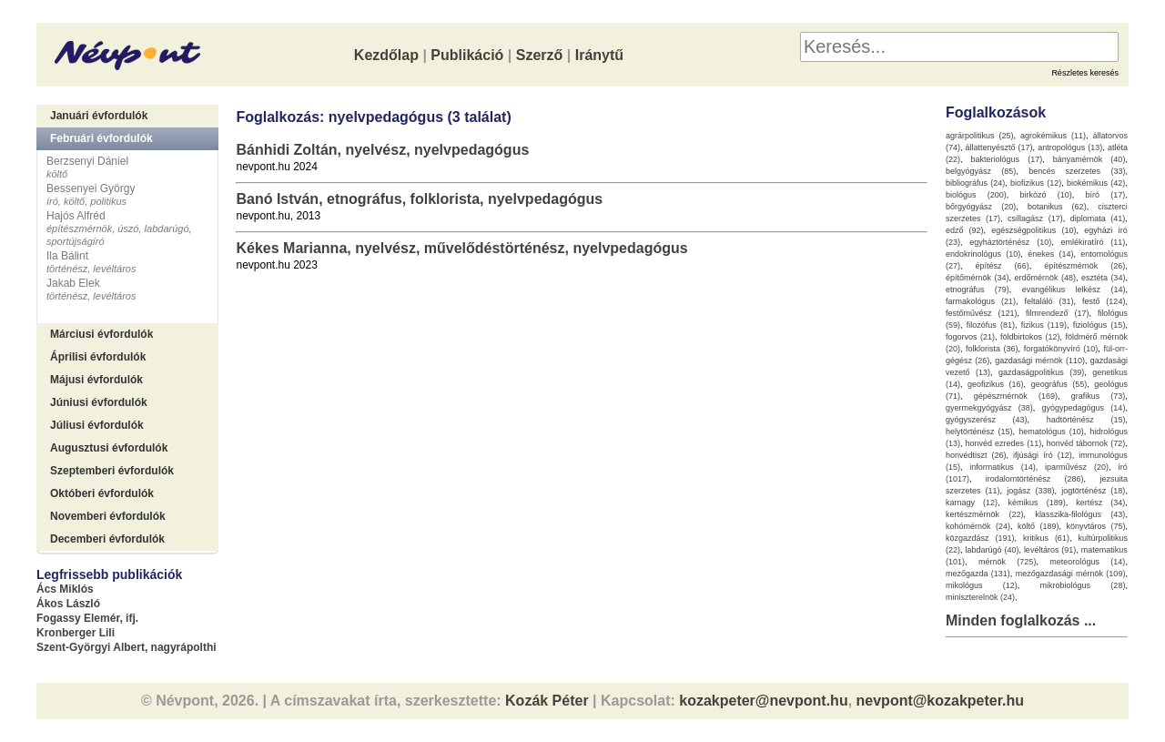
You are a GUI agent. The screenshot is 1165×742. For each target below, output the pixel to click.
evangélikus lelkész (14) (1074, 289)
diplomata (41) (1098, 218)
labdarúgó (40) (991, 549)
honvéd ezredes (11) (1003, 443)
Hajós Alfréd (76, 215)
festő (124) (1104, 301)
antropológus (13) (1070, 147)
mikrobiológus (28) (1083, 585)
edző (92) (965, 230)
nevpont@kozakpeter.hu (940, 700)
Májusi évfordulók (96, 379)
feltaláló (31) (1048, 301)
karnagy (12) (972, 502)
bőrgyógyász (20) (981, 206)
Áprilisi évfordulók (98, 357)
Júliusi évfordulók (97, 425)
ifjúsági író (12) (1042, 455)
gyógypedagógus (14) (1084, 407)
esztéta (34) (1103, 277)
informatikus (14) (1002, 467)
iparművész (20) (1077, 467)
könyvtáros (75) (1095, 526)
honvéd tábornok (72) (1086, 443)
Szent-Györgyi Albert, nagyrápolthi (126, 647)
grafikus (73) (1098, 396)
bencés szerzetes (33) (1076, 171)
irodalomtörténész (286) (1035, 478)
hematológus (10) (1051, 431)
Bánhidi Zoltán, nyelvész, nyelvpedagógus (382, 150)
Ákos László (68, 603)
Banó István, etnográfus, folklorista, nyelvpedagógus (419, 199)
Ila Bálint (67, 255)
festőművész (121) (982, 313)
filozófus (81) (991, 325)
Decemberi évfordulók (107, 539)
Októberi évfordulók (102, 493)
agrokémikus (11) (1053, 135)
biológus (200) (976, 194)
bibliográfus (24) (975, 183)
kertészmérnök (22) (985, 514)
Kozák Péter (547, 700)
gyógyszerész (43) (987, 419)
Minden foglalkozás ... (1021, 620)
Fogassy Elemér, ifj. (87, 618)
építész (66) (1002, 265)
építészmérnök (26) (1084, 265)
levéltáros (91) (1050, 549)
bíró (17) (1106, 194)
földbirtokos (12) (1030, 336)
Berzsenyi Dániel (87, 161)
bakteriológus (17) (1007, 159)
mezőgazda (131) (978, 573)
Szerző (539, 55)
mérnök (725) (1007, 561)
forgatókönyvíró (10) (1061, 348)
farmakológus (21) (981, 301)
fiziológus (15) (1099, 325)
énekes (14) (1050, 254)
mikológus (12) (982, 585)
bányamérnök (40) (1089, 159)
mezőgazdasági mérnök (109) (1071, 573)
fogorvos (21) (970, 336)
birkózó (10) (1046, 194)
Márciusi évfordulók (101, 334)
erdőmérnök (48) (1045, 277)
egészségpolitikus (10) (1033, 230)
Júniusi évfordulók (98, 402)
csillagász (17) (1035, 218)
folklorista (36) (992, 348)
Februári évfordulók (101, 138)
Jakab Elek (73, 283)
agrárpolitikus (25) (980, 135)
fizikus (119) (1044, 325)
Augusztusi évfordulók (108, 448)
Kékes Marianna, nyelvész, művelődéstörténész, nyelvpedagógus (461, 248)
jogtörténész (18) (1093, 490)
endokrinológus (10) (983, 254)
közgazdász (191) (980, 538)
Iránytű (599, 55)
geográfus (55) (1059, 384)
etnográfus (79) (977, 289)
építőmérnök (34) (977, 277)
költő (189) (1038, 526)
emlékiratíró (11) (1093, 242)
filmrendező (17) (1057, 313)
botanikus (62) (1057, 206)
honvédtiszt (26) (976, 455)
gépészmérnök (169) (1016, 396)
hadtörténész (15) (1086, 419)
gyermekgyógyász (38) (989, 407)
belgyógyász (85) (981, 171)
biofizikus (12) (1035, 183)
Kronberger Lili (75, 632)
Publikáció (467, 55)
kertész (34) (1100, 502)
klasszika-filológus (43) (1080, 514)
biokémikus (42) (1096, 183)
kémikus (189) (1037, 502)
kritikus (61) (1046, 538)
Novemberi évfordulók (108, 516)
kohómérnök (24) (978, 526)
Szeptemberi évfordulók (112, 470)
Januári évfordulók (98, 115)
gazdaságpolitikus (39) (1041, 372)
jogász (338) (1030, 490)
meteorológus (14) (1087, 561)
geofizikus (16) (995, 384)
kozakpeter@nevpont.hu (763, 700)
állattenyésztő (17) (999, 147)
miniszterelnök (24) (980, 597)
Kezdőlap (386, 55)
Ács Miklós (65, 589)
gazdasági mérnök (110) (1040, 360)
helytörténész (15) (979, 431)
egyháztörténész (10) (1010, 242)
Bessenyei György (90, 188)
